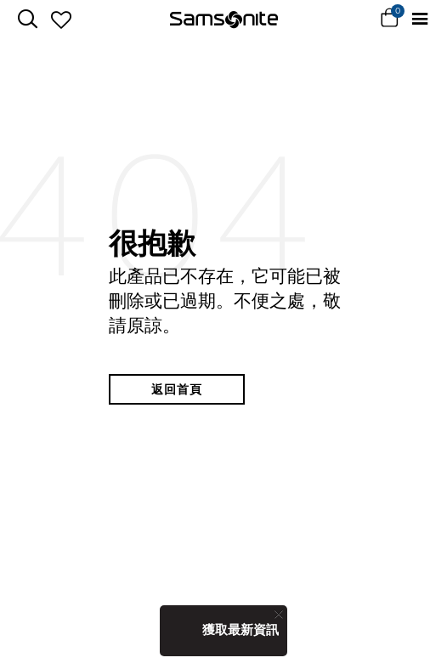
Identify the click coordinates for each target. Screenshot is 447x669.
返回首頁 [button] (176, 389)
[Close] (278, 614)
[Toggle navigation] (419, 19)
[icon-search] (27, 19)
